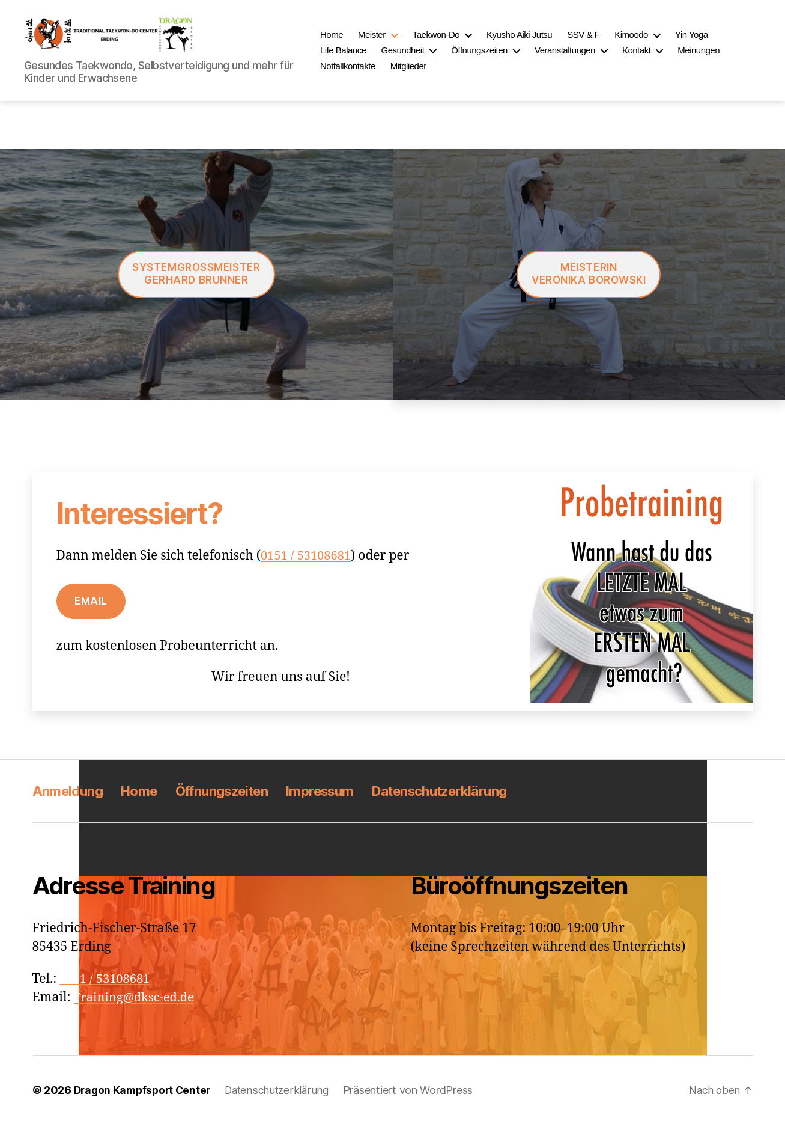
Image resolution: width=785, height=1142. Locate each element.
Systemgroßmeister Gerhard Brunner (196, 291)
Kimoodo (655, 43)
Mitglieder (432, 75)
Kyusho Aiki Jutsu (543, 43)
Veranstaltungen (589, 59)
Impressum (343, 808)
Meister (396, 43)
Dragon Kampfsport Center (145, 1108)
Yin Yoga (715, 43)
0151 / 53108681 (308, 574)
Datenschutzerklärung (474, 808)
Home (355, 43)
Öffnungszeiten (503, 59)
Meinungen (723, 59)
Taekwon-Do (459, 43)
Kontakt (660, 59)
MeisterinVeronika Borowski (589, 291)
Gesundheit (426, 59)
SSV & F (607, 43)
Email (90, 619)
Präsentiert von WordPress (417, 1108)
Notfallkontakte (371, 75)
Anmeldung (70, 808)
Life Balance (367, 59)
